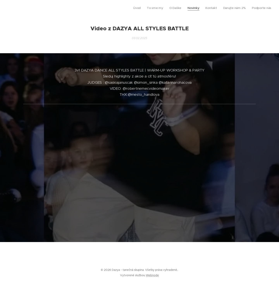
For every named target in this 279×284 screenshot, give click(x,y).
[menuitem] (149, 8)
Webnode (152, 275)
